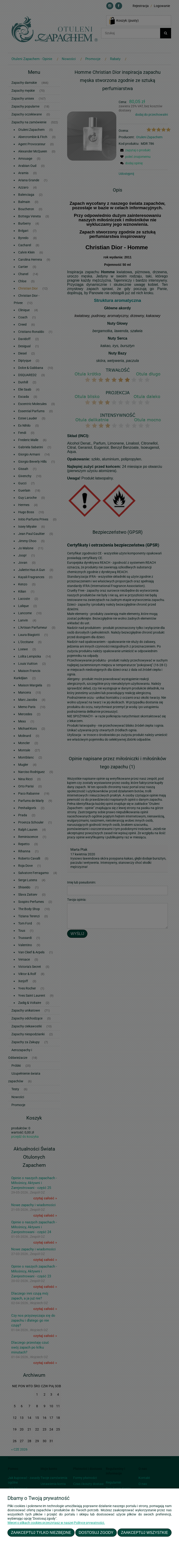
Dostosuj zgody (96, 1532)
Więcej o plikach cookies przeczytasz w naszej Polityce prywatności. (56, 1523)
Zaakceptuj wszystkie (144, 1532)
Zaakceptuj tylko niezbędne (41, 1532)
